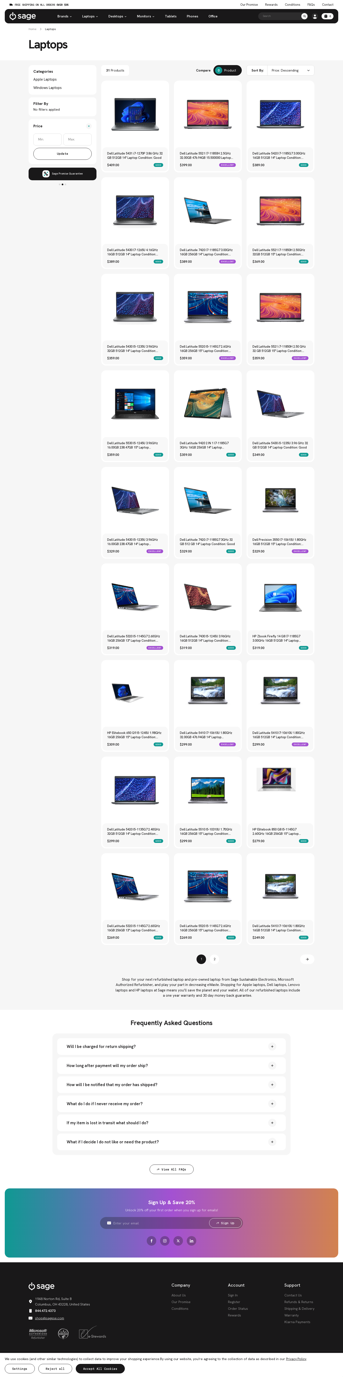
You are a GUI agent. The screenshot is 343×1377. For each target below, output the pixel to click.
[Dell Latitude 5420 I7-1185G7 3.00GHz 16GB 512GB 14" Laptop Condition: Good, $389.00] (280, 114)
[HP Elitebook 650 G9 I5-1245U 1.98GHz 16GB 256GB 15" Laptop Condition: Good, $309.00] (135, 694)
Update (62, 153)
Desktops (117, 16)
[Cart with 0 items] (327, 16)
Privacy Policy (296, 1359)
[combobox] (280, 70)
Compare (203, 70)
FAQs (311, 4)
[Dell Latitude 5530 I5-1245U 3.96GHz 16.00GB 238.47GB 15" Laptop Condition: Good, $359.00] (135, 404)
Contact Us (293, 1295)
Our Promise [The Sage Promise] (249, 4)
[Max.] (77, 139)
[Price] (62, 126)
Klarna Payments (297, 1322)
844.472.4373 (42, 1311)
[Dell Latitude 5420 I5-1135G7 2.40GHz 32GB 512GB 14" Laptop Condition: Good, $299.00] (135, 790)
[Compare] (227, 70)
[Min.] (47, 139)
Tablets (171, 16)
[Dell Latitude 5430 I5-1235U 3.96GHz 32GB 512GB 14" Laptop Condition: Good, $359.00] (135, 307)
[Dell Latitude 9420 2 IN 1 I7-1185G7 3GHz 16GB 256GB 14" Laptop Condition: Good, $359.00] (208, 404)
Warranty (291, 1315)
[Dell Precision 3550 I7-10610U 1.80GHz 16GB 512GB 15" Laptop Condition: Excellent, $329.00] (280, 501)
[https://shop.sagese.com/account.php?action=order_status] (315, 16)
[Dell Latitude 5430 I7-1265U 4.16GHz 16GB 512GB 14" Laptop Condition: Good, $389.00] (135, 211)
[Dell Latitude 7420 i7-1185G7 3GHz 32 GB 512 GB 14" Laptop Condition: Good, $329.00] (208, 501)
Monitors (146, 16)
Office (212, 16)
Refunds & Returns (298, 1302)
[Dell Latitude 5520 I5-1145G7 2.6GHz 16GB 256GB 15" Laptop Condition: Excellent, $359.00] (208, 307)
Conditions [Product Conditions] (292, 4)
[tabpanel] (62, 174)
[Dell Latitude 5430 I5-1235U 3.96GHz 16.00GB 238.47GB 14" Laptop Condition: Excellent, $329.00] (135, 501)
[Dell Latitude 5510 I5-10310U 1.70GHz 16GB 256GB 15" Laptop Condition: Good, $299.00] (208, 790)
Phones (192, 16)
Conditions (180, 1308)
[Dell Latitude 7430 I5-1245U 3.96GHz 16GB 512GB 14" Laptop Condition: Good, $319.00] (208, 597)
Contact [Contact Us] (327, 4)
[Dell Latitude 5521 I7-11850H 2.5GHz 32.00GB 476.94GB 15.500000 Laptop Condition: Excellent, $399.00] (208, 114)
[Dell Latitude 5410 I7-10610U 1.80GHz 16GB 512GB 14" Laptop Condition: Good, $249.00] (280, 887)
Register (234, 1302)
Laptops (90, 16)
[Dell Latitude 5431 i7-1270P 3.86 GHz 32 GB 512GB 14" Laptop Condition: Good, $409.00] (135, 114)
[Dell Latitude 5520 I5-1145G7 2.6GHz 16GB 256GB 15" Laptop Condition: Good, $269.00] (208, 887)
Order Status (238, 1308)
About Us (179, 1295)
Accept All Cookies (100, 1368)
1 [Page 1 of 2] (201, 959)
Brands (64, 16)
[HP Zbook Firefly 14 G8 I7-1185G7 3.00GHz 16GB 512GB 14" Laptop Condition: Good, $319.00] (280, 597)
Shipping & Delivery (299, 1308)
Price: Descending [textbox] (285, 70)
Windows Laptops (47, 87)
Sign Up (225, 1223)
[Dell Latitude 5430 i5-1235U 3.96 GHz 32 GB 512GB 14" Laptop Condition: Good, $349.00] (280, 404)
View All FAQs (171, 1169)
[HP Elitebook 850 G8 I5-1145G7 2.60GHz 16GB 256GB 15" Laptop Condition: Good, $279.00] (280, 790)
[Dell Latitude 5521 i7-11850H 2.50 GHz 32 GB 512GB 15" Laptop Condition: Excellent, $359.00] (280, 307)
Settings (19, 1368)
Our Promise (181, 1302)
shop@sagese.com (46, 1318)
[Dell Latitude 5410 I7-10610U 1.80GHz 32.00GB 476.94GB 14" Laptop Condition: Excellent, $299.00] (208, 694)
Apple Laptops (45, 79)
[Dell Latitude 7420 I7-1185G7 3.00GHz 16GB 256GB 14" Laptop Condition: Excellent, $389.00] (208, 211)
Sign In (233, 1295)
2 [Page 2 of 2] (214, 959)
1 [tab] (60, 184)
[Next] (307, 959)
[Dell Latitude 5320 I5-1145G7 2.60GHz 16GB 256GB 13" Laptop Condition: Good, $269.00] (135, 887)
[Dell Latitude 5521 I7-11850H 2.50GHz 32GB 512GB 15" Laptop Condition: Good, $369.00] (280, 211)
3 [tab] (65, 184)
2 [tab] (62, 184)
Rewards (271, 4)
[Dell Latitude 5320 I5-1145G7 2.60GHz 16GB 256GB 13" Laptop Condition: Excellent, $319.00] (135, 597)
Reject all (55, 1368)
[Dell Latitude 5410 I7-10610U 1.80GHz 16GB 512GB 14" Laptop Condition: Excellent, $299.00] (280, 694)
